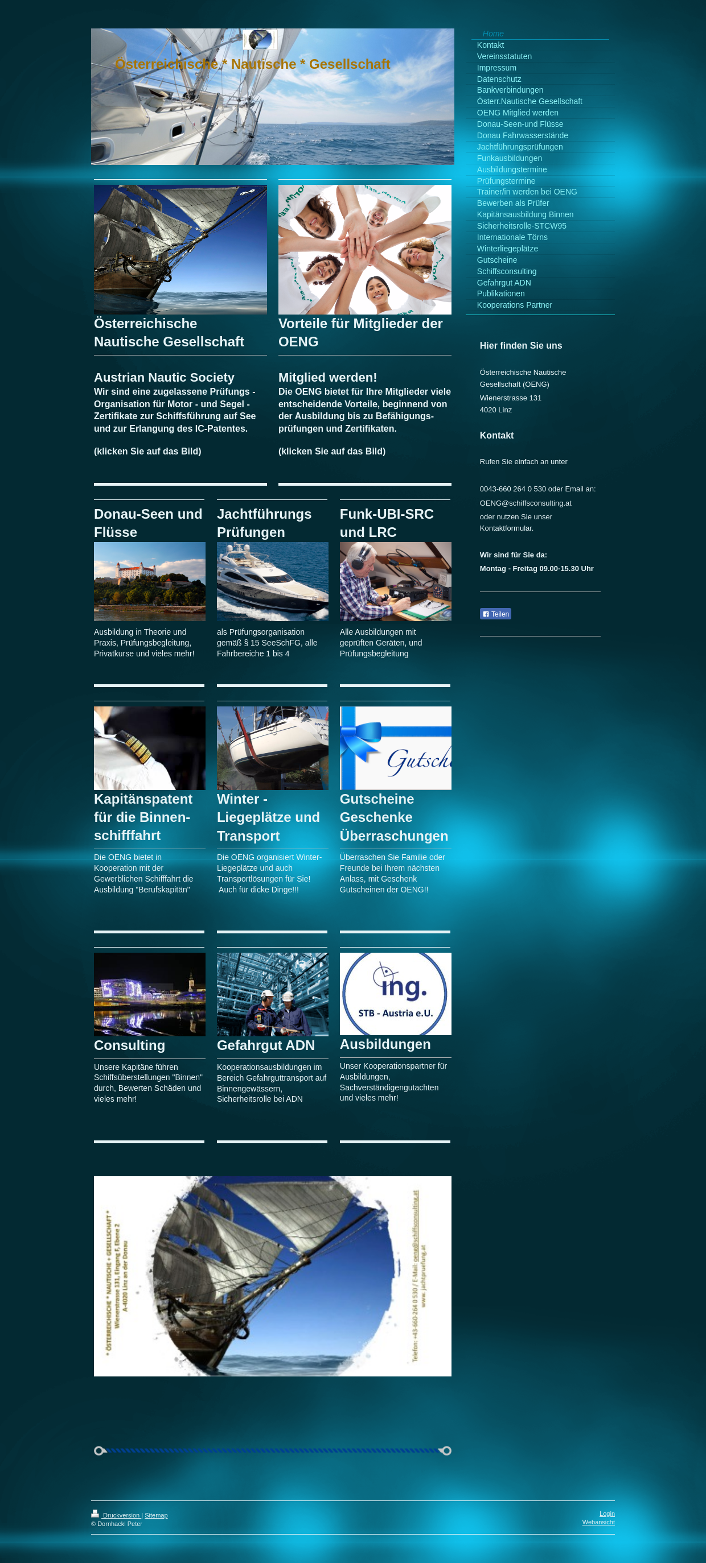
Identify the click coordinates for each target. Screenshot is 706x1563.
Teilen (495, 614)
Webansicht (598, 1522)
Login (607, 1513)
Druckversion (116, 1515)
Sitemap (156, 1515)
